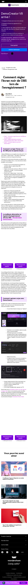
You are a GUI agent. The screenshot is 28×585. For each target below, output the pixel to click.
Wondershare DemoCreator (12, 218)
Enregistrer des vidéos (11, 67)
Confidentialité (19, 573)
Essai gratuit (14, 45)
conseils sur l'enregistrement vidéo (9, 69)
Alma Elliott (9, 94)
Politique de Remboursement (19, 577)
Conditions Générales (10, 573)
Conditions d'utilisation (7, 577)
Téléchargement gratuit (7, 265)
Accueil (3, 68)
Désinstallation (14, 579)
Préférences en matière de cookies (14, 575)
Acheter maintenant (14, 49)
